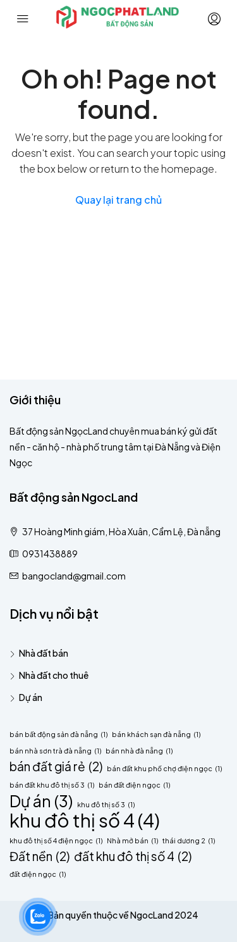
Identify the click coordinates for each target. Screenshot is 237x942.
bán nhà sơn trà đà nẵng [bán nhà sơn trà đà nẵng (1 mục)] (55, 751)
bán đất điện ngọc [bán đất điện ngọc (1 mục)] (134, 785)
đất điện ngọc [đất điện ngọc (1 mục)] (37, 874)
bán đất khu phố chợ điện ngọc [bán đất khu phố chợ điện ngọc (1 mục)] (164, 768)
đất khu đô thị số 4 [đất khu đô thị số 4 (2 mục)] (132, 856)
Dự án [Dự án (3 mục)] (41, 801)
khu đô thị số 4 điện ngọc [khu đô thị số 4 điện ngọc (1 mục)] (55, 840)
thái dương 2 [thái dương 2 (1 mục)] (188, 840)
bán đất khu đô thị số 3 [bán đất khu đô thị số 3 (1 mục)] (51, 785)
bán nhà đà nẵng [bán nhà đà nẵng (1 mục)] (139, 751)
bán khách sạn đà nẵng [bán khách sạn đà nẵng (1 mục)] (156, 734)
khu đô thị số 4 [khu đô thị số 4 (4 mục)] (84, 820)
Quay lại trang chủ (118, 199)
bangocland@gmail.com (74, 575)
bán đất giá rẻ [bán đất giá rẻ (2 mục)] (55, 766)
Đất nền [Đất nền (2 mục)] (39, 856)
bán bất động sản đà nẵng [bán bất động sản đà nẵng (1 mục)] (58, 734)
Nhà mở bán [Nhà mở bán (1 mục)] (132, 840)
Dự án (30, 697)
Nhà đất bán (43, 653)
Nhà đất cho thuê (53, 675)
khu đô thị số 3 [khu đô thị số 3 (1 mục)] (106, 804)
